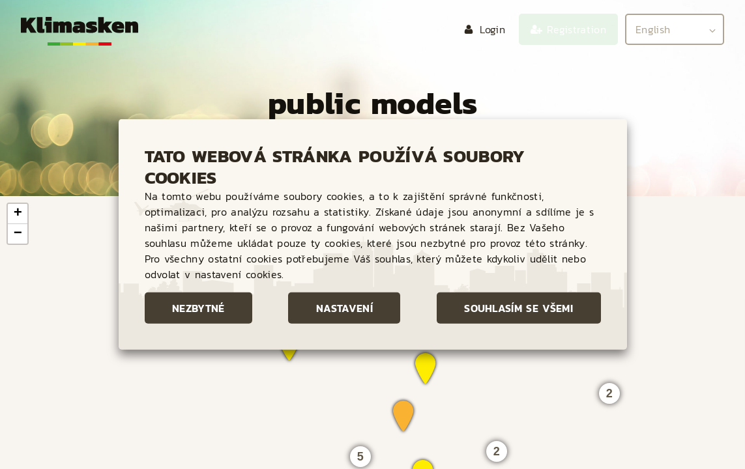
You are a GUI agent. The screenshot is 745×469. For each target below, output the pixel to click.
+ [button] (18, 213)
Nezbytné (198, 308)
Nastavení (344, 308)
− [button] (18, 234)
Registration (576, 29)
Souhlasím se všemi (518, 308)
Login (493, 29)
